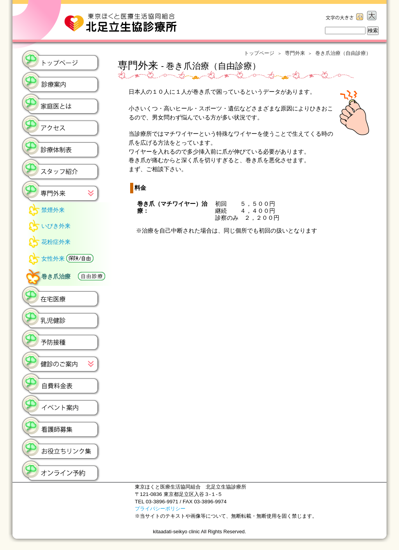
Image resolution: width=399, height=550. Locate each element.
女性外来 (67, 258)
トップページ (259, 53)
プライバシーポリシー (160, 508)
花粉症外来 (56, 241)
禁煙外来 (53, 210)
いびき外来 (56, 225)
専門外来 (295, 53)
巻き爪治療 (73, 276)
